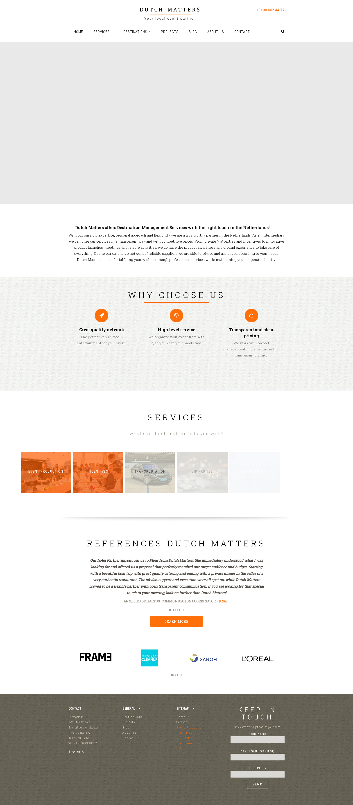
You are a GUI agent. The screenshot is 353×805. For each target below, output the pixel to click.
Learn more (176, 621)
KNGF (223, 601)
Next (280, 663)
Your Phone (258, 778)
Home (180, 717)
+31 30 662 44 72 (270, 9)
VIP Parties (185, 738)
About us (129, 732)
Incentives (184, 732)
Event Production (190, 727)
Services (182, 722)
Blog (126, 727)
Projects (128, 722)
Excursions (185, 743)
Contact (128, 738)
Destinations (132, 717)
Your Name (258, 737)
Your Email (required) (258, 754)
